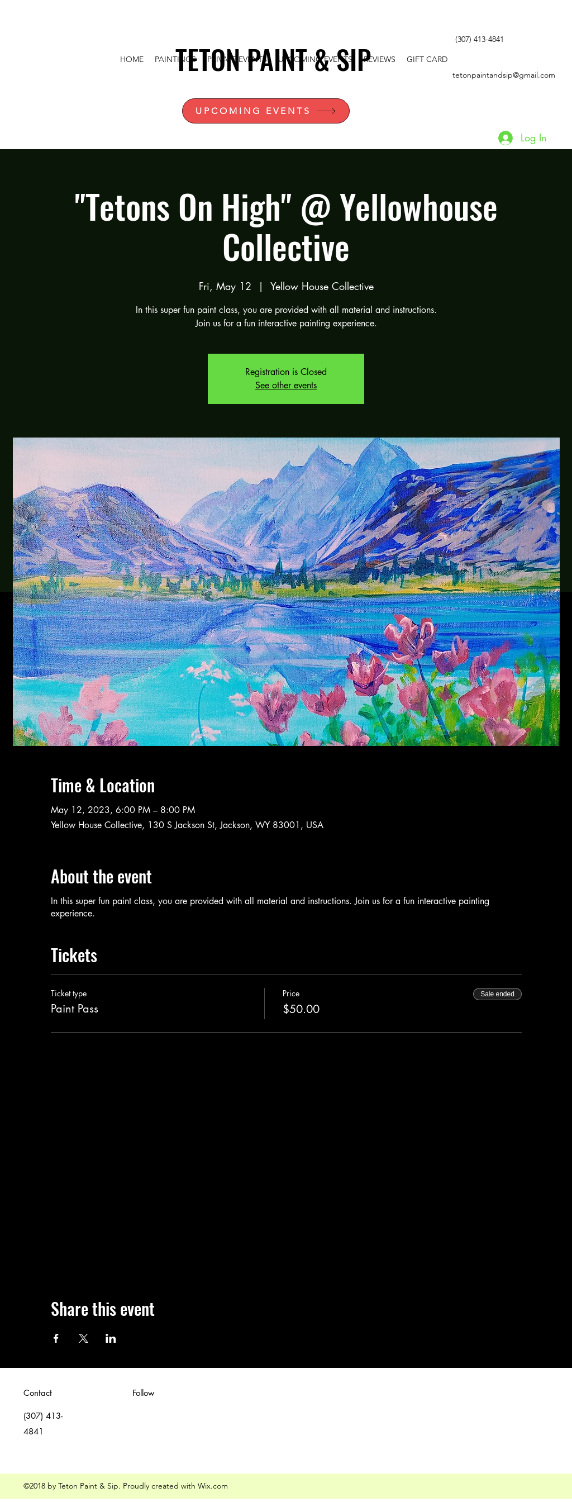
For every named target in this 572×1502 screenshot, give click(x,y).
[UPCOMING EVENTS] (266, 110)
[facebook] (536, 39)
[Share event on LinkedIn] (111, 1338)
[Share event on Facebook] (56, 1338)
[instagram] (553, 39)
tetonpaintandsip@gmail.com (503, 75)
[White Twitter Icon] (519, 39)
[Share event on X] (83, 1338)
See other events (286, 385)
